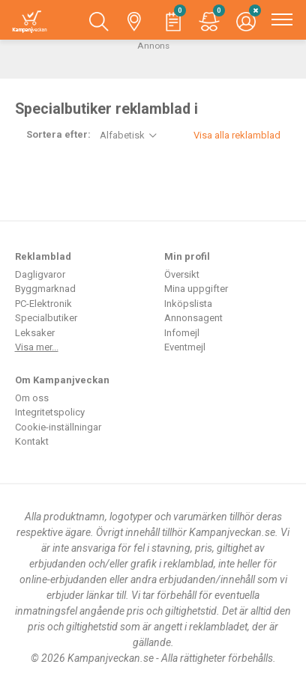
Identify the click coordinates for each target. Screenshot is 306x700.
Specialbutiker (46, 317)
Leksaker (35, 332)
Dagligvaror (40, 274)
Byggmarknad (45, 288)
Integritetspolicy (50, 412)
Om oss (32, 398)
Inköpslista (188, 303)
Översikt (182, 274)
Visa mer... (36, 347)
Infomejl (182, 332)
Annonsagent (193, 317)
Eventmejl (185, 347)
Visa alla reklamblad (237, 135)
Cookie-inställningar (58, 427)
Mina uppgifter (196, 288)
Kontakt (32, 441)
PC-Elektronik (43, 303)
